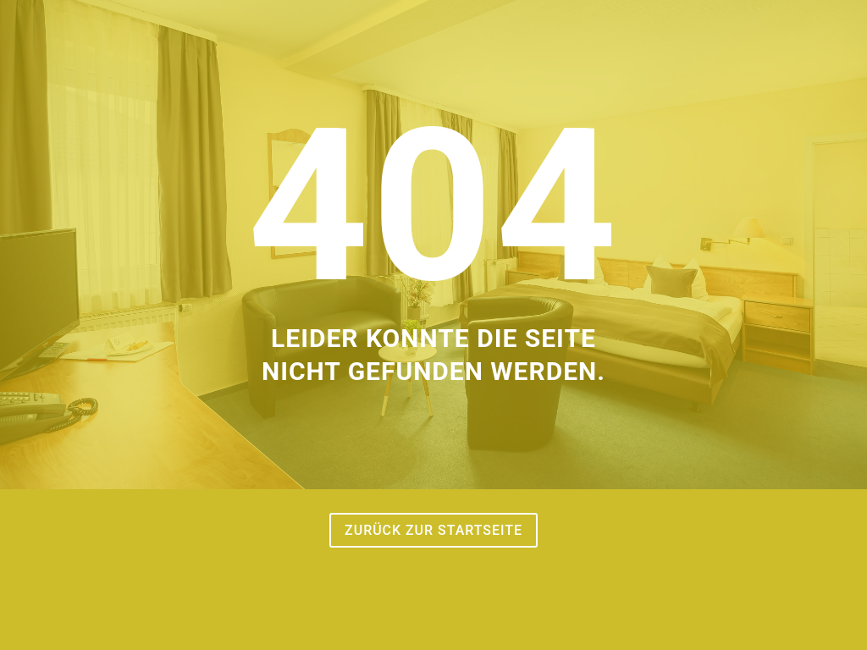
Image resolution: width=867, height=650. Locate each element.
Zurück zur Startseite (433, 530)
